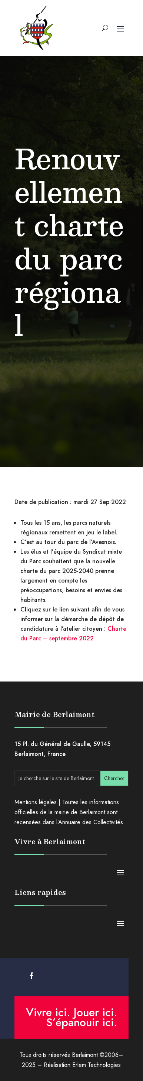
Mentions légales (35, 802)
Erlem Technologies (96, 1065)
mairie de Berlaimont (79, 812)
